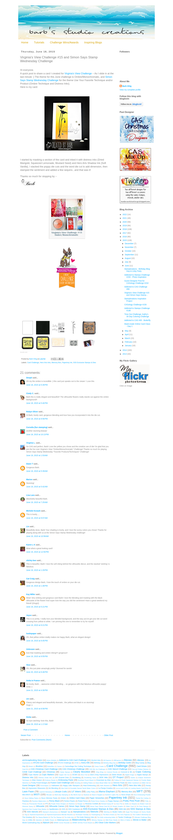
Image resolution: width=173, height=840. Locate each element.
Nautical (86, 795)
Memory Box (56, 363)
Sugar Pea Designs (132, 812)
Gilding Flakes (88, 783)
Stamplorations (79, 812)
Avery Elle (85, 763)
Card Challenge (33, 363)
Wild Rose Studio (111, 820)
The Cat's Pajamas (123, 814)
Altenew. (140, 760)
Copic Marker (33, 775)
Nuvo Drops (125, 795)
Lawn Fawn (28, 791)
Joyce (29, 615)
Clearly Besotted (81, 772)
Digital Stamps (142, 775)
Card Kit (25, 769)
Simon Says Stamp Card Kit (99, 806)
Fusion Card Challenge (60, 783)
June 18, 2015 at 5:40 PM (37, 403)
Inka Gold (64, 788)
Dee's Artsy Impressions (99, 775)
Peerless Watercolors (39, 801)
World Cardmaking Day (31, 823)
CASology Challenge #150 (135, 305)
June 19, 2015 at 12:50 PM (37, 552)
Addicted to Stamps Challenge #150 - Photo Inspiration (137, 276)
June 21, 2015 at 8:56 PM (37, 709)
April (127, 334)
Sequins (134, 804)
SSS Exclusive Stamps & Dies (84, 363)
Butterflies (50, 766)
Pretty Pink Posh (131, 801)
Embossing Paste (65, 780)
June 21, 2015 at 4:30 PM (37, 690)
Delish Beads (117, 775)
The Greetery (27, 817)
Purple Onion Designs (58, 804)
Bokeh (31, 766)
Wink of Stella (125, 820)
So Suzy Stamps (142, 806)
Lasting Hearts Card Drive (139, 788)
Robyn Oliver (32, 412)
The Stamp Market (41, 817)
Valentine (39, 820)
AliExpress (117, 760)
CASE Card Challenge (32, 772)
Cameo (59, 766)
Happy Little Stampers (71, 785)
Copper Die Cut (64, 775)
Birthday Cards (124, 763)
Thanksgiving (95, 814)
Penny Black (54, 801)
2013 (125, 354)
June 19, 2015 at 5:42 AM (37, 487)
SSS (63, 809)
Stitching (106, 812)
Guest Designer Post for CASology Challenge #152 (136, 282)
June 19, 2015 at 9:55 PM (37, 656)
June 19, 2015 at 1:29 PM (37, 570)
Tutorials (39, 42)
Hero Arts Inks (45, 363)
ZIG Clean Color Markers (105, 822)
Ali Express (107, 760)
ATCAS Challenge (64, 763)
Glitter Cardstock (133, 783)
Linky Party (90, 792)
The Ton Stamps (56, 817)
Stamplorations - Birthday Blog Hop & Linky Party (137, 270)
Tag (26, 814)
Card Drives (142, 766)
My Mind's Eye (76, 795)
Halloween (55, 785)
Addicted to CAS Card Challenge (73, 760)
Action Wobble (51, 760)
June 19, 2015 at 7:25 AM (37, 502)
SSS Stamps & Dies (140, 809)
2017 (125, 233)
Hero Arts (117, 785)
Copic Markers (48, 775)
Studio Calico (117, 812)
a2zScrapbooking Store (32, 760)
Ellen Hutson (37, 780)
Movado (49, 795)
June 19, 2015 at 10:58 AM (37, 536)
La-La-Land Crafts (122, 788)
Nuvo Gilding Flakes (32, 798)
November (129, 247)
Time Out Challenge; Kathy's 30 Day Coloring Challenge (136, 315)
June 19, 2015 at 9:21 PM (37, 625)
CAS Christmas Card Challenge (44, 769)
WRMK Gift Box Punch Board (82, 823)
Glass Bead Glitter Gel (103, 783)
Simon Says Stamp (77, 806)
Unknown (30, 649)
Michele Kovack (33, 511)
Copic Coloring (143, 772)
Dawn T (29, 464)
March (128, 338)
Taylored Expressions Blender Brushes (60, 814)
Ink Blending (53, 788)
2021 (125, 218)
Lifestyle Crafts (60, 792)
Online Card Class (77, 798)
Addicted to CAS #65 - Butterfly (137, 320)
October (128, 251)
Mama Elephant (107, 791)
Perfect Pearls (69, 801)
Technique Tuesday (82, 814)
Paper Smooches (97, 798)
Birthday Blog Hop (109, 763)
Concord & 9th (126, 772)
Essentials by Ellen (104, 780)
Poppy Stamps (113, 801)
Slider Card (130, 806)
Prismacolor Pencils (35, 804)
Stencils (94, 811)
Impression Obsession (37, 788)
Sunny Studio (146, 812)
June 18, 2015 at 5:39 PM (37, 385)
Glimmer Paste (118, 783)
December (129, 243)
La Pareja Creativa (105, 788)
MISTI (37, 794)
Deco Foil (84, 775)
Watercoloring (79, 820)
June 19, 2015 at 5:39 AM (37, 471)
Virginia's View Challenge (78, 73)
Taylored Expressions (37, 814)
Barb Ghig (127, 86)
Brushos (39, 766)
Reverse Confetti (91, 804)
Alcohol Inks (95, 760)
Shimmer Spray (27, 806)
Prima (24, 804)
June (127, 266)
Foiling (116, 780)
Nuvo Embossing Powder (142, 795)
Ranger (79, 804)
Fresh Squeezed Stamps (130, 780)
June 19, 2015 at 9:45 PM (37, 641)
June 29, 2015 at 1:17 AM (37, 724)
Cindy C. (30, 393)
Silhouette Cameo (56, 806)
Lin (27, 526)
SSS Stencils (32, 812)
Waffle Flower (49, 820)
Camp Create (99, 766)
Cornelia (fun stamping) (36, 427)
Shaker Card (144, 804)
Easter (133, 777)
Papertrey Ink (67, 363)
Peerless (25, 801)
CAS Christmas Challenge (73, 769)
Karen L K (30, 545)
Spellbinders (54, 809)
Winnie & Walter (140, 820)
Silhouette (40, 806)
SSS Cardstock (74, 809)
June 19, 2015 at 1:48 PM (37, 586)
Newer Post (26, 735)
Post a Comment (31, 730)
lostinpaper (31, 633)
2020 (125, 222)
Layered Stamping (45, 792)
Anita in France (33, 680)
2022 (125, 214)
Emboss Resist (50, 780)
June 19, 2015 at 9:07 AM (37, 518)
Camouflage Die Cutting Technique (78, 766)
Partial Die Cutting (142, 798)
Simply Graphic (118, 806)
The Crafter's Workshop (140, 814)
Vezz (28, 665)
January (128, 345)
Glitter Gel (145, 783)
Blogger (119, 833)
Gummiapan (44, 785)
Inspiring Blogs (93, 42)
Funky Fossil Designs (39, 783)
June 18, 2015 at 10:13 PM (37, 434)
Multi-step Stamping (61, 795)
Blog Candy (139, 763)
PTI (46, 804)
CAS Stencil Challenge (117, 769)
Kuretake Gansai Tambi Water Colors (83, 788)
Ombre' (63, 798)
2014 (125, 350)
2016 (125, 237)
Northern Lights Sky (112, 795)
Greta (28, 717)
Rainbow (72, 804)
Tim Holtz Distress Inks (85, 817)
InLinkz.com (23, 352)
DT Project (118, 777)
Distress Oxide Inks (45, 777)
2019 (125, 225)
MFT (140, 791)
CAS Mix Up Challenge (97, 769)
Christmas (50, 772)
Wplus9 (46, 822)
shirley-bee (31, 560)
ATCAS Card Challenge (43, 763)
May (127, 331)
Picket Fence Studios (98, 801)
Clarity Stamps (65, 772)
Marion (29, 479)
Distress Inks (27, 777)
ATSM (76, 763)
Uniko (30, 820)
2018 (125, 229)
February (129, 342)
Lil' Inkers (76, 791)
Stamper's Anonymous (50, 812)
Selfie (127, 804)
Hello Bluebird (105, 785)
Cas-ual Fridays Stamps (140, 769)
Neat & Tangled (97, 795)
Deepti (29, 378)
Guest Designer (29, 785)
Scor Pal (119, 804)
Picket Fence (83, 801)
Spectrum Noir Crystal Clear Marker (34, 809)
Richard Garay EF (107, 804)
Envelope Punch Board (86, 780)
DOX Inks (103, 777)
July (127, 262)
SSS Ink (122, 809)
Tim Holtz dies (69, 817)
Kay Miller (30, 594)
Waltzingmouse (63, 820)
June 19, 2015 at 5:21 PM (37, 607)
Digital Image (129, 775)
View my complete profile (130, 90)
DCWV (74, 775)
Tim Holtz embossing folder (106, 817)
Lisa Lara (30, 495)
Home (24, 42)
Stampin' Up (65, 812)
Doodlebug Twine (90, 777)
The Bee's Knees (108, 814)
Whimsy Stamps (97, 820)
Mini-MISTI (26, 795)
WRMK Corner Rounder (62, 823)
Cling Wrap (100, 772)
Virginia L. (30, 443)
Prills (146, 801)
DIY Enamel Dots (62, 778)
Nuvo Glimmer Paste (49, 798)
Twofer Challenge (124, 817)
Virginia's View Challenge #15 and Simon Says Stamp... (136, 294)
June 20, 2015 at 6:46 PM (37, 672)
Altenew (128, 760)
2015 (125, 240)
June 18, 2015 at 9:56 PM (37, 419)
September (129, 255)
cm (27, 699)
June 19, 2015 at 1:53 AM (37, 455)
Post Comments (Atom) (41, 740)
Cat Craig (30, 579)
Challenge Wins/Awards (64, 42)
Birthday (97, 763)
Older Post (108, 735)
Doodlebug (76, 778)
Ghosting (77, 783)
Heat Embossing (89, 785)
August (128, 258)
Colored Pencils (112, 772)
